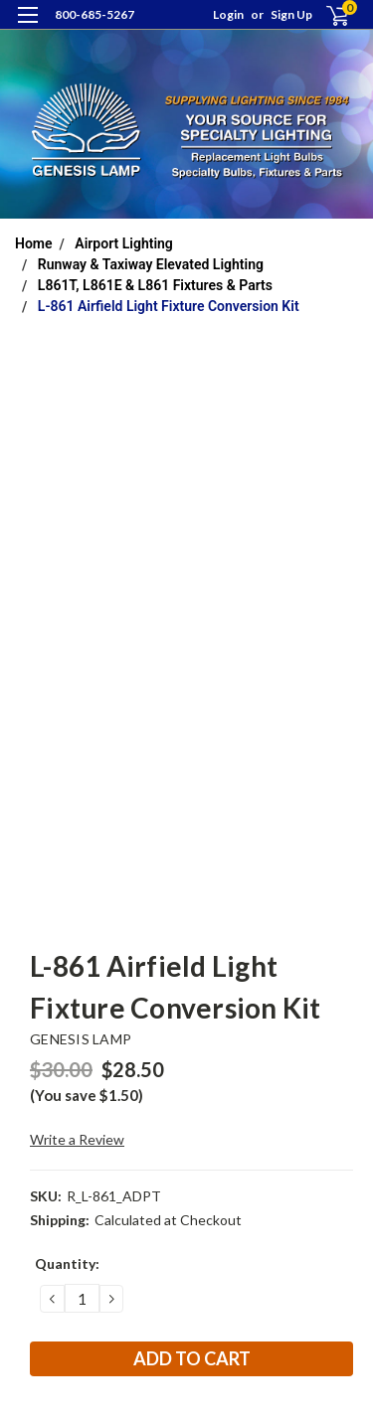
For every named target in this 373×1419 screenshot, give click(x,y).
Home (34, 243)
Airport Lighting (124, 243)
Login (228, 14)
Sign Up (291, 14)
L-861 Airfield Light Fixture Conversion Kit (168, 306)
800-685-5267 (94, 14)
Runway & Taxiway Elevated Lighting (151, 264)
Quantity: (67, 1263)
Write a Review (77, 1139)
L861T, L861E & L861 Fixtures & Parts (155, 285)
